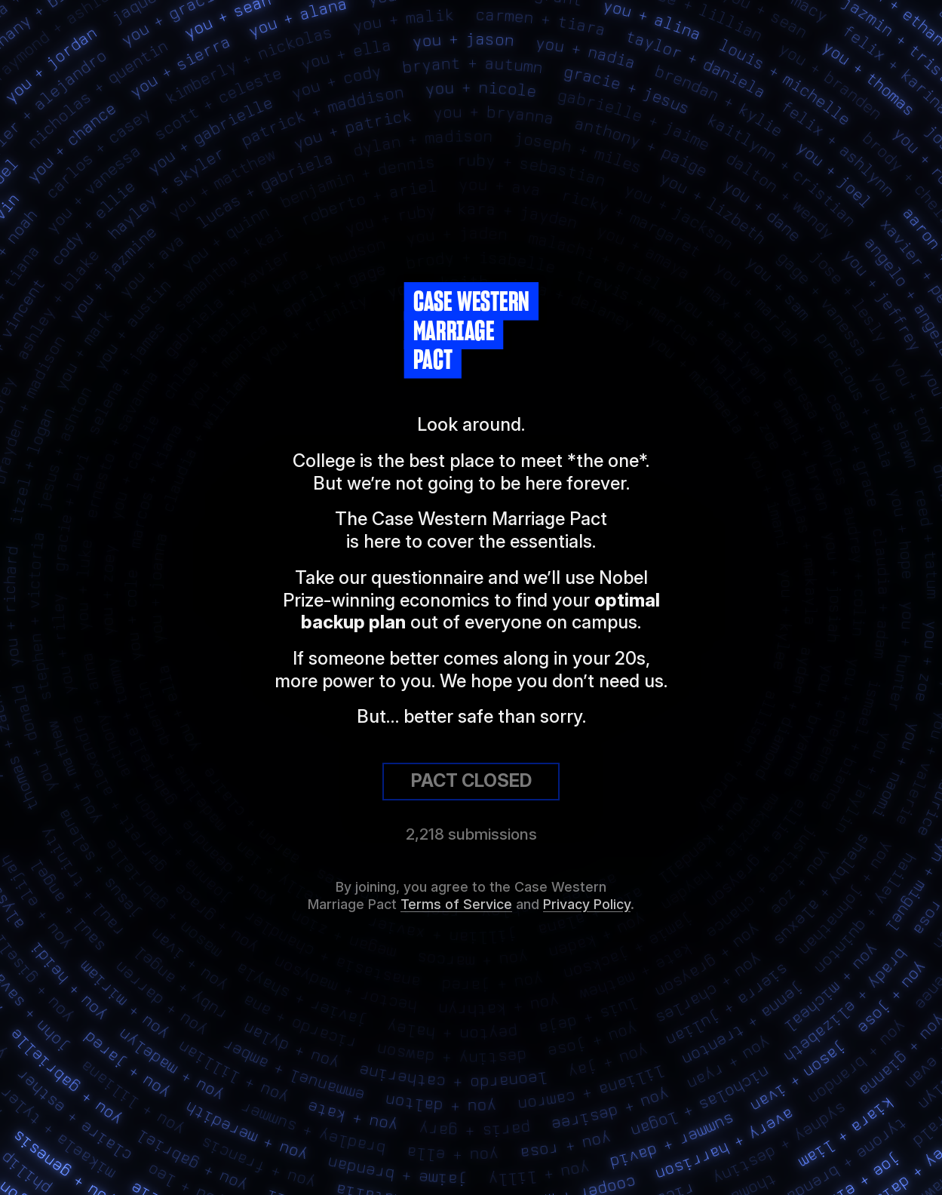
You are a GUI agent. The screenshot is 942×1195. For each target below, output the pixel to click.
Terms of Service (456, 904)
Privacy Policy (587, 904)
